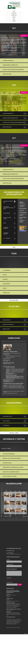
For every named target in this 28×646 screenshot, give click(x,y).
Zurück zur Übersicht (25, 516)
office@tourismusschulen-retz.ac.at (15, 554)
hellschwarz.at (25, 634)
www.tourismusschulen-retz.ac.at (8, 381)
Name (8, 559)
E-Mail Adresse (9, 564)
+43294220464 (10, 552)
